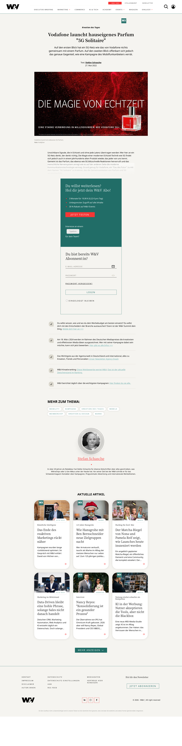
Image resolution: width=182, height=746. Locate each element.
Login (91, 292)
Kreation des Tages (93, 409)
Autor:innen (29, 688)
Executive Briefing (43, 10)
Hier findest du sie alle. (120, 383)
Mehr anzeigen (91, 650)
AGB (50, 684)
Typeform (73, 231)
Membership (56, 414)
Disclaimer (28, 684)
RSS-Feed (52, 688)
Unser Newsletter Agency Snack (104, 359)
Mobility (55, 409)
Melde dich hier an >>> (73, 329)
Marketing (63, 10)
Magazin (133, 10)
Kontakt (26, 677)
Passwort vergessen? (79, 283)
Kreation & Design (79, 414)
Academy (107, 10)
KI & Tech (93, 10)
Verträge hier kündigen (95, 682)
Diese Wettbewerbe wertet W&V (92, 369)
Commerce (80, 10)
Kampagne (70, 409)
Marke (98, 414)
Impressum (28, 681)
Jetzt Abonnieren (143, 686)
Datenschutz (55, 677)
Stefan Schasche (93, 62)
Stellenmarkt (131, 3)
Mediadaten (93, 677)
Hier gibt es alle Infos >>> (101, 345)
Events (119, 10)
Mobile (113, 409)
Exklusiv (146, 10)
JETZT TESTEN (80, 214)
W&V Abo (115, 3)
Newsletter (147, 3)
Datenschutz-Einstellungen (64, 681)
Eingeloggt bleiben (82, 301)
